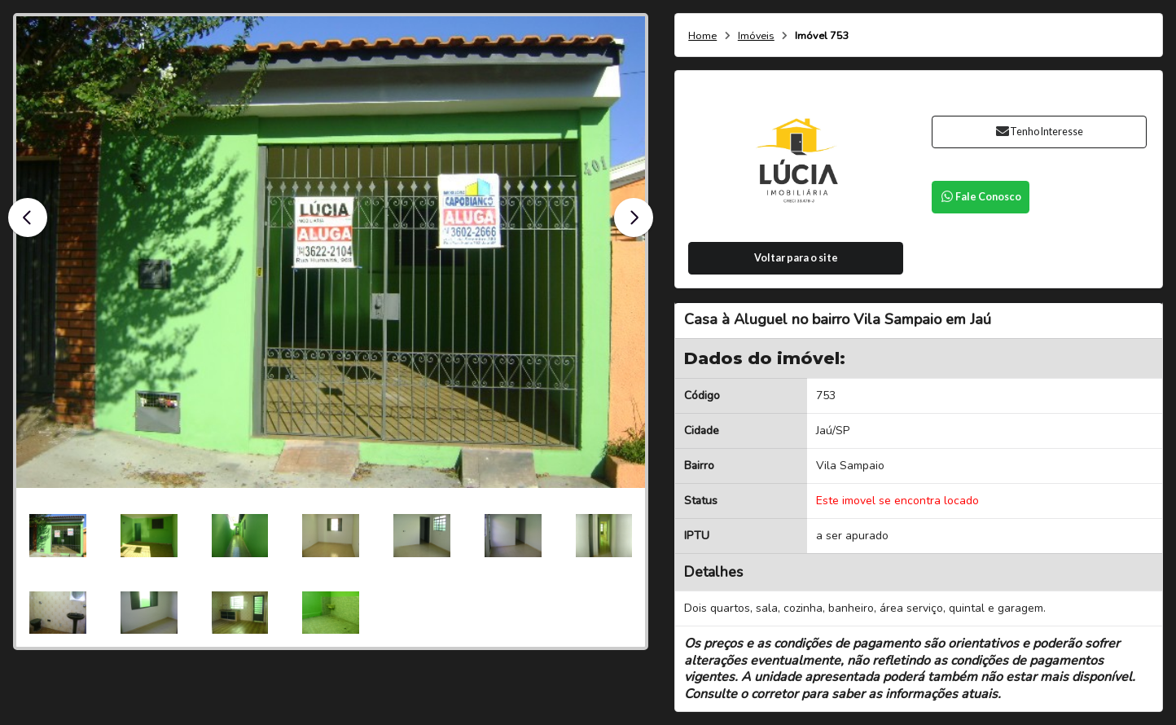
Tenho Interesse (1039, 131)
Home (702, 36)
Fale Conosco (980, 197)
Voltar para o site (796, 258)
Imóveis (756, 36)
